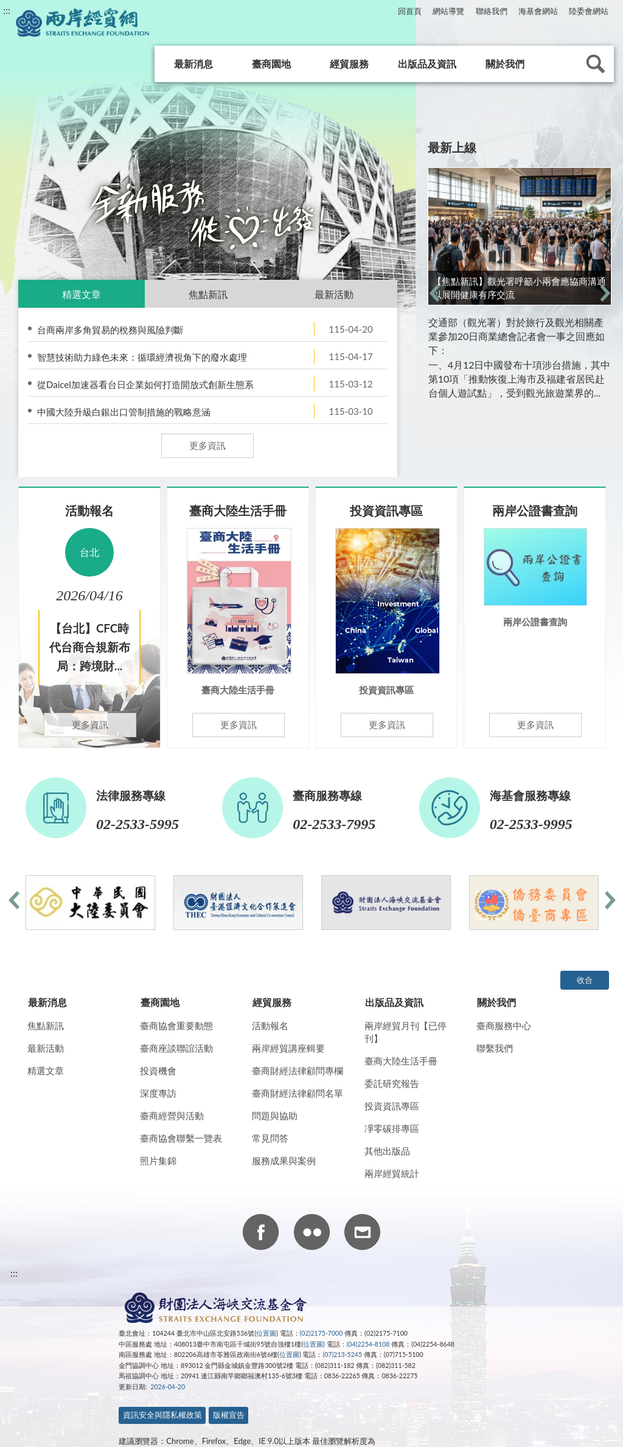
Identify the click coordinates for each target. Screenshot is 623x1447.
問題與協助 (275, 1115)
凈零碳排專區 (391, 1128)
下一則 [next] (605, 293)
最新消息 (193, 63)
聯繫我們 (494, 1048)
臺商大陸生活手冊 (400, 1060)
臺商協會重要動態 (176, 1025)
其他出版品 (387, 1150)
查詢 (595, 64)
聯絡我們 (491, 11)
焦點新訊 (208, 294)
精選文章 (81, 294)
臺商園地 (271, 63)
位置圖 (266, 1333)
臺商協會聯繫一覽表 (181, 1138)
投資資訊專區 (391, 1105)
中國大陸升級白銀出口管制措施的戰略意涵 (124, 411)
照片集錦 (158, 1160)
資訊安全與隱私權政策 (162, 1415)
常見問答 (270, 1138)
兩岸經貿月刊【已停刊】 (405, 1032)
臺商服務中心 (503, 1025)
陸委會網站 (588, 11)
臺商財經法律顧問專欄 (297, 1070)
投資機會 (158, 1070)
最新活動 (334, 294)
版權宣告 (229, 1415)
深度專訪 (158, 1093)
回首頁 (410, 11)
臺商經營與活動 (172, 1115)
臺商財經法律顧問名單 (297, 1093)
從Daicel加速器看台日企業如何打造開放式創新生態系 (145, 384)
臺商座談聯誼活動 (176, 1048)
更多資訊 (207, 445)
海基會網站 (538, 11)
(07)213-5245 (342, 1354)
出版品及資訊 (427, 63)
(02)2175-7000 (321, 1333)
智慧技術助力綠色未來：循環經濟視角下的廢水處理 (142, 357)
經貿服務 (349, 63)
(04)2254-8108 (368, 1344)
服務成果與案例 (284, 1160)
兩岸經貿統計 (391, 1173)
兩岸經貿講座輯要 (288, 1048)
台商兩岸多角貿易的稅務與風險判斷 (110, 329)
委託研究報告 (391, 1083)
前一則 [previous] (434, 293)
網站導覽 (448, 11)
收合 (585, 980)
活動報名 (270, 1025)
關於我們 (505, 63)
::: (6, 10)
